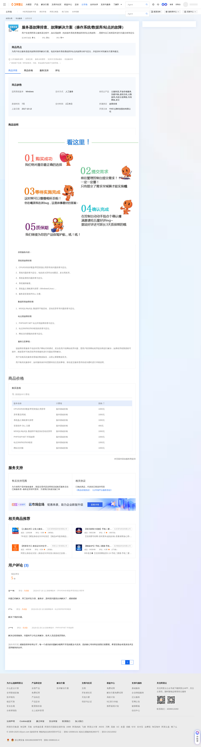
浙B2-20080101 (71, 732)
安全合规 (11, 706)
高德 (113, 727)
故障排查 (28, 18)
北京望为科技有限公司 (122, 529)
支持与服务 (106, 4)
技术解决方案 (63, 688)
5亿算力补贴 (112, 701)
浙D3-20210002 (109, 732)
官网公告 (136, 701)
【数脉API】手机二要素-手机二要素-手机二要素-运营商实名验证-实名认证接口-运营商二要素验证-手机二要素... (98, 546)
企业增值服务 (138, 693)
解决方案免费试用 (115, 693)
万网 (108, 727)
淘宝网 (23, 727)
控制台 (178, 4)
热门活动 (65, 12)
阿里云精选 (54, 12)
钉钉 (134, 727)
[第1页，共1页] (127, 662)
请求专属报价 (182, 96)
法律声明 (11, 721)
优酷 (128, 727)
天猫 (30, 727)
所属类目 (103, 104)
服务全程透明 (40, 59)
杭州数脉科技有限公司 (122, 546)
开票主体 (103, 109)
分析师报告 (12, 710)
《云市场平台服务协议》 (102, 490)
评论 (57, 70)
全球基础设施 (13, 693)
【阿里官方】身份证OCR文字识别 (35, 546)
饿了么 (174, 727)
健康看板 (136, 706)
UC (117, 727)
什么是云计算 (13, 688)
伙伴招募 (75, 12)
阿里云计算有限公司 (59, 546)
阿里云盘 (165, 727)
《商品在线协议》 (83, 490)
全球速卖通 (38, 727)
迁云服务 (136, 697)
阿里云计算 (92, 727)
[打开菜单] (4, 4)
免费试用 (36, 693)
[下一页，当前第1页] (131, 662)
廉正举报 (40, 721)
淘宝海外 (156, 727)
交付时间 (59, 104)
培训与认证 (87, 701)
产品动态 (36, 697)
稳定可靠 (11, 701)
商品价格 (28, 70)
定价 (77, 4)
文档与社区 (56, 4)
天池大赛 (86, 697)
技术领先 (11, 697)
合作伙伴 (94, 4)
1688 (68, 727)
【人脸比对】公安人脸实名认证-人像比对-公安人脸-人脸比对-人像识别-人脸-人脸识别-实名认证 (33, 529)
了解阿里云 (118, 4)
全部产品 (36, 688)
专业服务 (18, 18)
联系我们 (66, 721)
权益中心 (68, 4)
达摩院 (148, 727)
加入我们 (79, 721)
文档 (84, 688)
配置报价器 (37, 706)
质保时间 (16, 104)
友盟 (123, 727)
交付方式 (59, 91)
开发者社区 (87, 693)
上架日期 (16, 109)
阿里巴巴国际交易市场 (55, 727)
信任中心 (136, 710)
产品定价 (36, 701)
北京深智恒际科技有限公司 (57, 529)
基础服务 (136, 688)
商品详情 (12, 70)
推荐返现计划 (113, 706)
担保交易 (29, 59)
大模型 (29, 4)
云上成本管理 (38, 710)
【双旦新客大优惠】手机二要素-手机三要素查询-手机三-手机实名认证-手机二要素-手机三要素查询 (98, 529)
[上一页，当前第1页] (123, 662)
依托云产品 (104, 91)
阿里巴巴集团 (13, 727)
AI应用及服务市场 (29, 12)
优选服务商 (68, 59)
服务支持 (44, 70)
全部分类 (9, 18)
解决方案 (45, 4)
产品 (36, 4)
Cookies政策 (25, 721)
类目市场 (43, 12)
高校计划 (111, 697)
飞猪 (84, 727)
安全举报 (53, 721)
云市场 (84, 4)
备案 (171, 4)
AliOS (101, 727)
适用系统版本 (17, 91)
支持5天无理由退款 (55, 59)
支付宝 (140, 727)
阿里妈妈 (76, 727)
